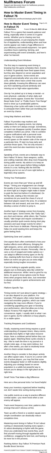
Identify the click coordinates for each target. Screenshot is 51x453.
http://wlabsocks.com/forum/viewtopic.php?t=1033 (22, 19)
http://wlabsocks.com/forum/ (14, 7)
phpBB (13, 450)
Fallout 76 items (16, 157)
